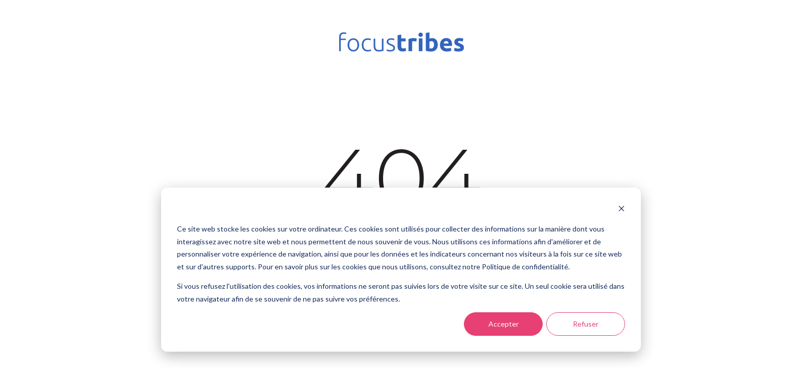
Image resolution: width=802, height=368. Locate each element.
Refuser (585, 323)
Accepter (503, 323)
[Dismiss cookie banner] (621, 209)
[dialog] (401, 270)
